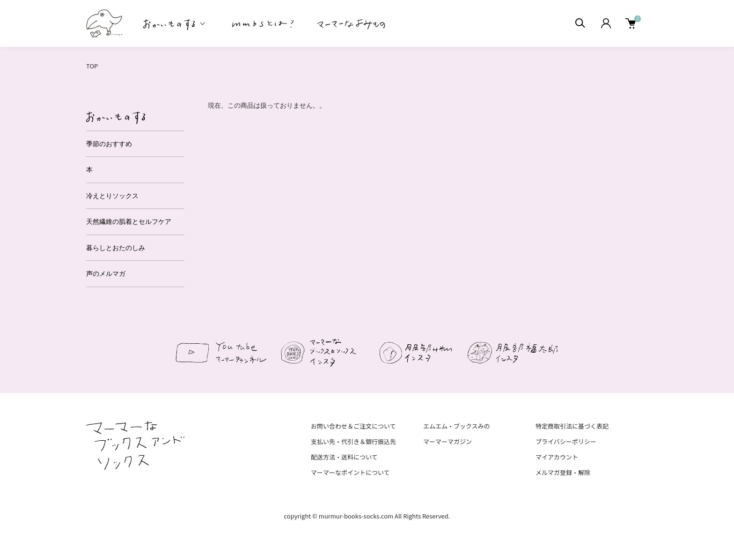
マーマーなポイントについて (350, 472)
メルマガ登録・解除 (563, 472)
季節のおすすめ (109, 144)
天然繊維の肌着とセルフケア (128, 221)
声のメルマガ (105, 273)
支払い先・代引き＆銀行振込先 (353, 441)
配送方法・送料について (344, 456)
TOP (92, 65)
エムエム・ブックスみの (456, 426)
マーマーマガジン (447, 441)
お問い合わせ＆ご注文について (353, 426)
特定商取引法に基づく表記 (572, 426)
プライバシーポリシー (566, 441)
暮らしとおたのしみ (115, 248)
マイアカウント (557, 456)
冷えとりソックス (112, 196)
